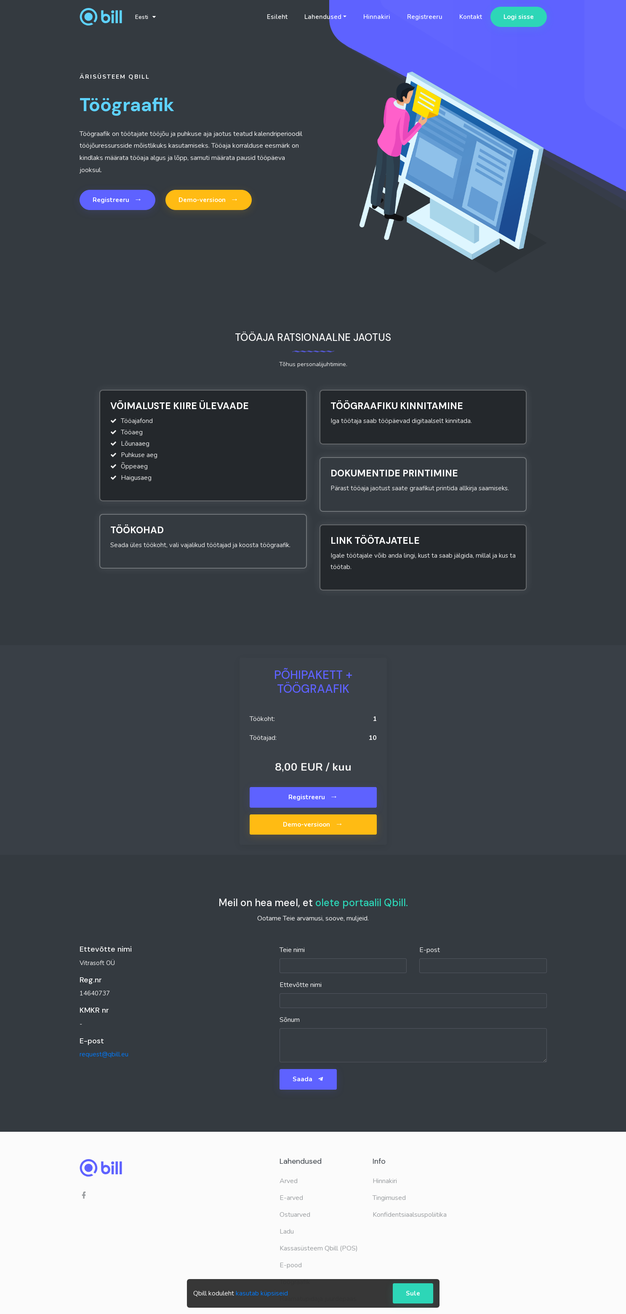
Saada (308, 1079)
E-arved (291, 1197)
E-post (429, 950)
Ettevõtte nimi (301, 984)
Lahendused (322, 17)
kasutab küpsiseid (262, 1293)
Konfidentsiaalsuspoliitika (410, 1214)
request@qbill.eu (104, 1054)
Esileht (277, 17)
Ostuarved (295, 1214)
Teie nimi (292, 950)
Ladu (287, 1231)
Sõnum (290, 1019)
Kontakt (470, 17)
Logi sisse (518, 17)
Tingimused (389, 1197)
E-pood (291, 1265)
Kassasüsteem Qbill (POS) (319, 1248)
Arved (289, 1181)
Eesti (145, 17)
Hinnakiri (376, 17)
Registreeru (424, 17)
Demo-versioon (208, 199)
